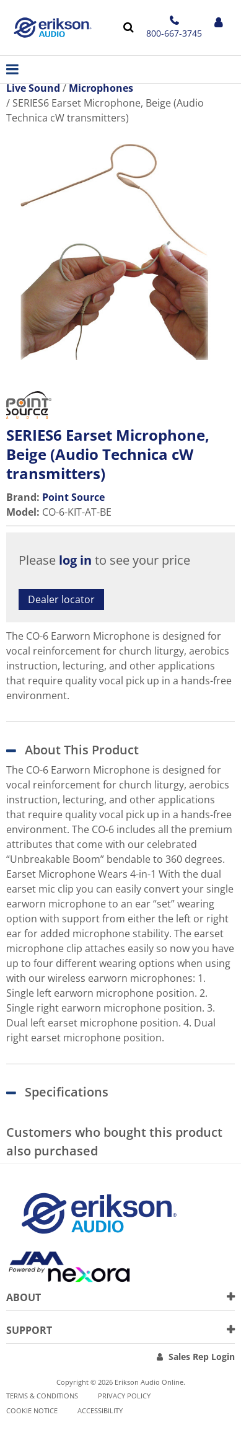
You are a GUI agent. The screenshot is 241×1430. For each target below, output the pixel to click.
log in (75, 560)
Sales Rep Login (202, 1356)
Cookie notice (32, 1410)
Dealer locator (61, 599)
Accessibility (100, 1410)
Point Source (73, 497)
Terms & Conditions (42, 1395)
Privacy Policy (124, 1395)
